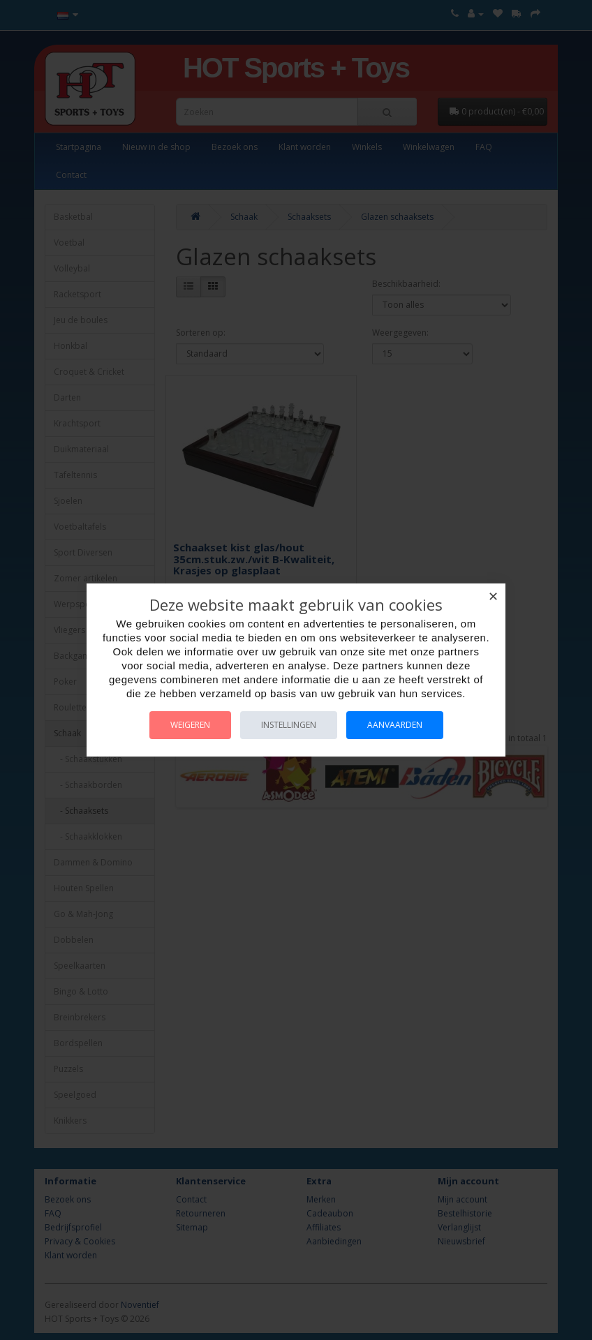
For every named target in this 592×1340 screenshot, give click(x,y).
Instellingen (288, 725)
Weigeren (190, 725)
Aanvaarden (394, 725)
